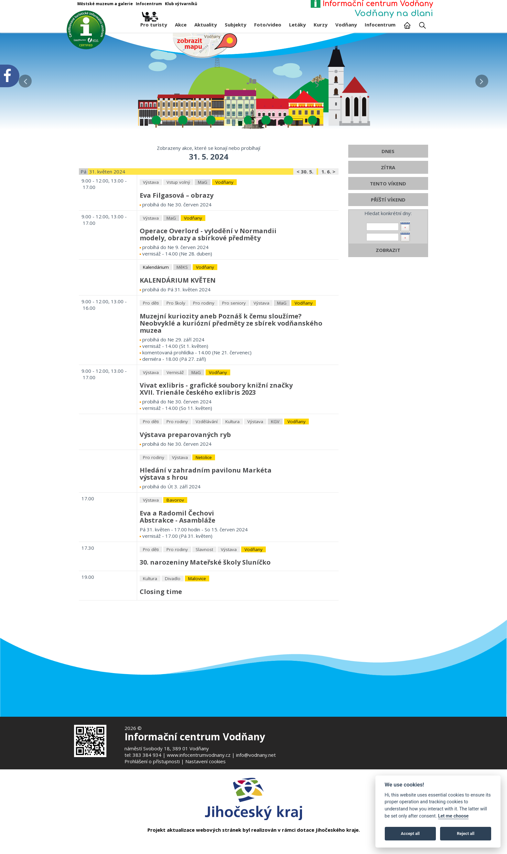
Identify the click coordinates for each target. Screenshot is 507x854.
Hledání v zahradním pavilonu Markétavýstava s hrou (206, 498)
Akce (181, 24)
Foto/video (267, 24)
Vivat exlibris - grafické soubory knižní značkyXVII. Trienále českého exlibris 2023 (216, 414)
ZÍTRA (388, 192)
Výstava (151, 207)
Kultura (232, 446)
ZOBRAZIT (388, 275)
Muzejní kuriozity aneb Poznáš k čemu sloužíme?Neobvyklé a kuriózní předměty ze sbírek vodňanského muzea (231, 347)
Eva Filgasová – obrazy (176, 220)
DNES (388, 176)
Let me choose (453, 816)
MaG (202, 207)
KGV (275, 446)
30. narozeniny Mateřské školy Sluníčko (205, 587)
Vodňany (346, 24)
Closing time (161, 616)
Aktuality (205, 24)
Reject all (465, 833)
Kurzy (321, 24)
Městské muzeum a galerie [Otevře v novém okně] (105, 3)
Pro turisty (153, 23)
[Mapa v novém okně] (205, 45)
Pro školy (176, 328)
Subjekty (235, 24)
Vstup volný (178, 207)
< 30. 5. (305, 196)
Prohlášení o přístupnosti (152, 761)
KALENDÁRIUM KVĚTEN (178, 305)
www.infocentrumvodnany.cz (199, 755)
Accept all (410, 833)
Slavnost (204, 574)
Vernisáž (175, 397)
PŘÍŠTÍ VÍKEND (388, 224)
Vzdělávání (207, 446)
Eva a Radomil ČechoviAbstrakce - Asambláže (177, 541)
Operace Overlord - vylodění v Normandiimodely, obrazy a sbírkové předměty (208, 259)
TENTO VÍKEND (388, 208)
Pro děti (151, 328)
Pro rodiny (203, 328)
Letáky (297, 24)
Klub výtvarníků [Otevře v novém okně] (181, 3)
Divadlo (172, 603)
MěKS (182, 292)
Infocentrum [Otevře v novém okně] (149, 3)
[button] (481, 79)
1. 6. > (328, 196)
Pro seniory (234, 328)
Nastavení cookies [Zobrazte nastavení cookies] (205, 761)
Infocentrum (380, 24)
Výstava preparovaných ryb (185, 459)
